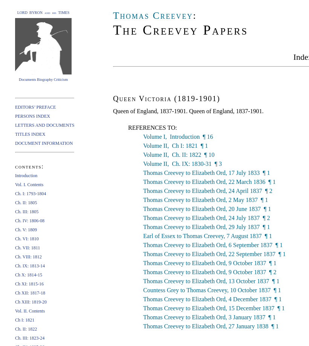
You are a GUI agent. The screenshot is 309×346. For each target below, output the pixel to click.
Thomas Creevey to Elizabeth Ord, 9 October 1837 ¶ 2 (209, 272)
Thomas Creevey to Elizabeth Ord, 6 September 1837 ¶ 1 (213, 245)
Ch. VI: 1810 (27, 238)
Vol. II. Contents (30, 311)
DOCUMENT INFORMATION (44, 143)
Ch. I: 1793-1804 (30, 193)
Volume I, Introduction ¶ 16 (178, 137)
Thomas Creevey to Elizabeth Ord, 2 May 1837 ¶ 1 (205, 200)
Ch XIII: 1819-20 (31, 302)
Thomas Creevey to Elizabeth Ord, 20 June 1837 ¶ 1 (207, 209)
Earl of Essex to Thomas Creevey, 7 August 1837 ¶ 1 (207, 236)
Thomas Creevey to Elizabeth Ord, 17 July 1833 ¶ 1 (206, 173)
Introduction (26, 175)
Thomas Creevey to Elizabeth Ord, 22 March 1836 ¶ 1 (209, 182)
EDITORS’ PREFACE (35, 107)
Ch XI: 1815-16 (29, 284)
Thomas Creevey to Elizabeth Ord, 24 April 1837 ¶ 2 (207, 191)
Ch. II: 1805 (26, 202)
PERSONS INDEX (32, 116)
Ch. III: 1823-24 (29, 338)
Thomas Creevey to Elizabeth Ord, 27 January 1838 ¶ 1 (211, 326)
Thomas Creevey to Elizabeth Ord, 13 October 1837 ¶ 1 (211, 281)
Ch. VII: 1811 (27, 247)
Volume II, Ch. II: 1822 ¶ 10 (178, 155)
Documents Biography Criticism (43, 79)
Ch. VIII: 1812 (28, 257)
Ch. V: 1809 (26, 229)
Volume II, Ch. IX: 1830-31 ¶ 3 (182, 164)
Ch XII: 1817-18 (30, 293)
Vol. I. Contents (29, 184)
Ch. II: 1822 (26, 329)
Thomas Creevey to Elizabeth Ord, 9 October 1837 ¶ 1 (209, 263)
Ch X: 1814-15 (28, 275)
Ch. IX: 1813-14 (30, 266)
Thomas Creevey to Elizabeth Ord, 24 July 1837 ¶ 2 (206, 218)
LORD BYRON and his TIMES (43, 13)
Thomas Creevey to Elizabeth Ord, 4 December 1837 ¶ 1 (212, 299)
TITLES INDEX (30, 134)
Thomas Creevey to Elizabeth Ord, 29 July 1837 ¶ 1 (206, 227)
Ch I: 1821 (24, 320)
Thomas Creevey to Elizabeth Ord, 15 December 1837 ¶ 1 (214, 308)
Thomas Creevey (153, 15)
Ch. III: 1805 (26, 211)
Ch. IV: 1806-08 (29, 220)
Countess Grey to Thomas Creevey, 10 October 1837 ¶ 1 (212, 290)
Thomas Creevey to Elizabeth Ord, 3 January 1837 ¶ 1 (209, 317)
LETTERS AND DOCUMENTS (44, 125)
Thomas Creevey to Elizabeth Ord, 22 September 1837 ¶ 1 (214, 254)
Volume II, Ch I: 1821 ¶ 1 (175, 146)
